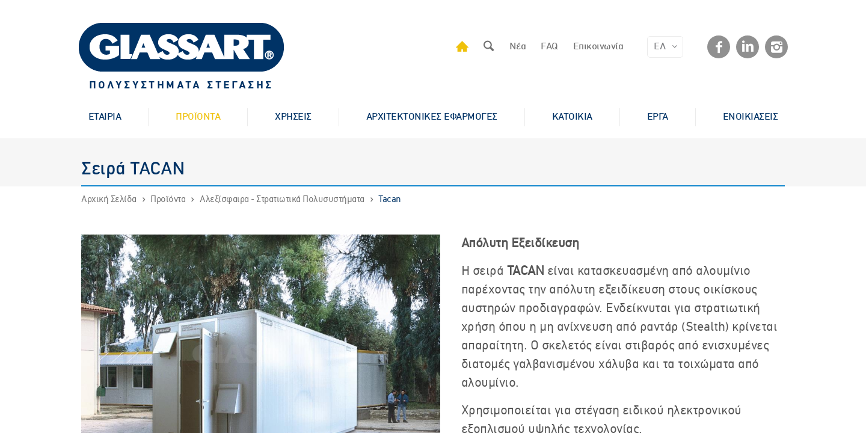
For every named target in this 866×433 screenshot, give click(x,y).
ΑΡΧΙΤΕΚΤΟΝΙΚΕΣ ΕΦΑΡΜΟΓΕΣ (431, 117)
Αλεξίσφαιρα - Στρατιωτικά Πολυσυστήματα (282, 199)
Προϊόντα (167, 199)
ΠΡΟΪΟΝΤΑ (198, 117)
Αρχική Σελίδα (109, 199)
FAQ (549, 47)
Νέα (517, 47)
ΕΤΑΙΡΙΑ (104, 117)
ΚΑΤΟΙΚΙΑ (572, 117)
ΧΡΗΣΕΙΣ (293, 117)
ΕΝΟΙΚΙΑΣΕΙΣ (750, 117)
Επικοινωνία (598, 47)
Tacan (389, 199)
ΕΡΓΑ (657, 117)
